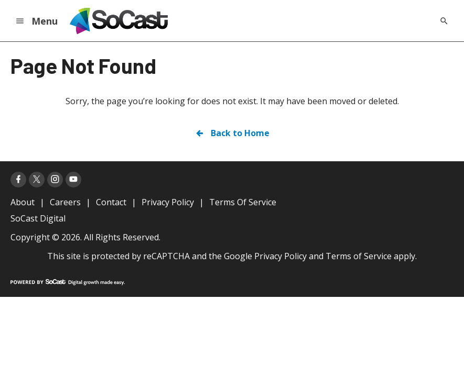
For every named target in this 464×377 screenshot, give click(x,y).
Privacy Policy (280, 256)
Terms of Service (359, 256)
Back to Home (232, 133)
